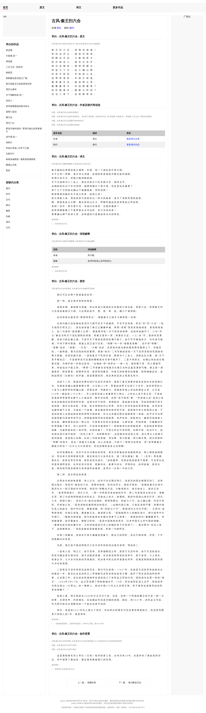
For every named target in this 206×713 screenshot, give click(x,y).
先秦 (8, 216)
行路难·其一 (11, 56)
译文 (78, 7)
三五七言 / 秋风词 (14, 67)
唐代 (8, 188)
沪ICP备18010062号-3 (137, 707)
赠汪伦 (9, 117)
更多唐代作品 (133, 144)
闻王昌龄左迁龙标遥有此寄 (19, 84)
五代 (8, 199)
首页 (5, 7)
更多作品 (118, 7)
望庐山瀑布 (11, 89)
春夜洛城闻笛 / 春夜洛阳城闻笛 (20, 159)
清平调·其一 (11, 137)
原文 (42, 7)
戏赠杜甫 (87, 682)
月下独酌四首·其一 (15, 95)
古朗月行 (10, 154)
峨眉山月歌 (11, 165)
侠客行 (9, 142)
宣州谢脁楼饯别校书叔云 (17, 106)
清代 (8, 222)
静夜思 (9, 72)
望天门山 (10, 123)
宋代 (8, 194)
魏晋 (8, 211)
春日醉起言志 (130, 682)
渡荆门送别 (11, 112)
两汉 (8, 205)
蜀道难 (9, 61)
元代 (8, 227)
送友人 (9, 100)
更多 (8, 170)
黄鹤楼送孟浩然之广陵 (16, 78)
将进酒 (9, 50)
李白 (59, 28)
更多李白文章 (133, 139)
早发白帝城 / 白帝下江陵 (17, 148)
